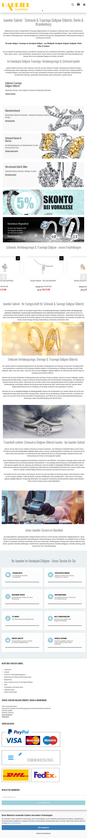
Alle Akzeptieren (43, 827)
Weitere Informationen (43, 833)
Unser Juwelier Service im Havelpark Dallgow (18, 704)
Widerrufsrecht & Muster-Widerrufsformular (17, 699)
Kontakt (6, 694)
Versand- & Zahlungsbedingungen (15, 696)
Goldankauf (5, 738)
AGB (5, 706)
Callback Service (9, 711)
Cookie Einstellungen (10, 714)
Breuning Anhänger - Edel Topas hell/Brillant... (43, 302)
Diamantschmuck (10, 142)
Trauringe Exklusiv (10, 115)
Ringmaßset (8, 701)
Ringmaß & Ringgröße (14, 258)
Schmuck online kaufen (11, 173)
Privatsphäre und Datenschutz (13, 709)
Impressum (7, 691)
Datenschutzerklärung (14, 823)
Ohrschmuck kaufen (10, 196)
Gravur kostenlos (7, 736)
